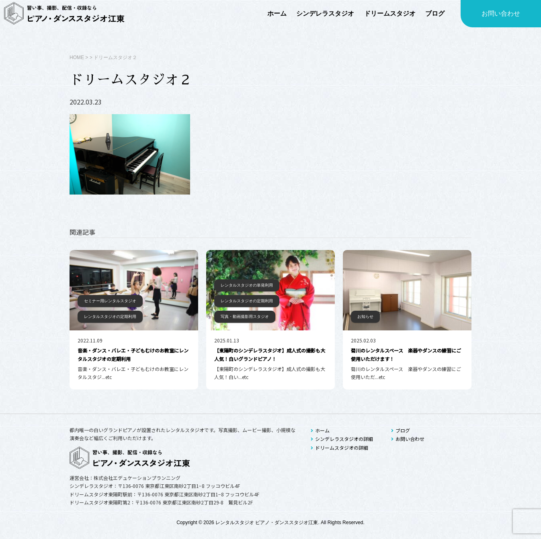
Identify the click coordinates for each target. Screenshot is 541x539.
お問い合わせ (501, 13)
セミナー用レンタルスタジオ (110, 301)
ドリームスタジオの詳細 (339, 447)
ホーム (320, 430)
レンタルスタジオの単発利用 (247, 285)
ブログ (400, 430)
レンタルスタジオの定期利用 (110, 316)
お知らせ (365, 316)
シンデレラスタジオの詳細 (342, 438)
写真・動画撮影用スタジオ (245, 316)
